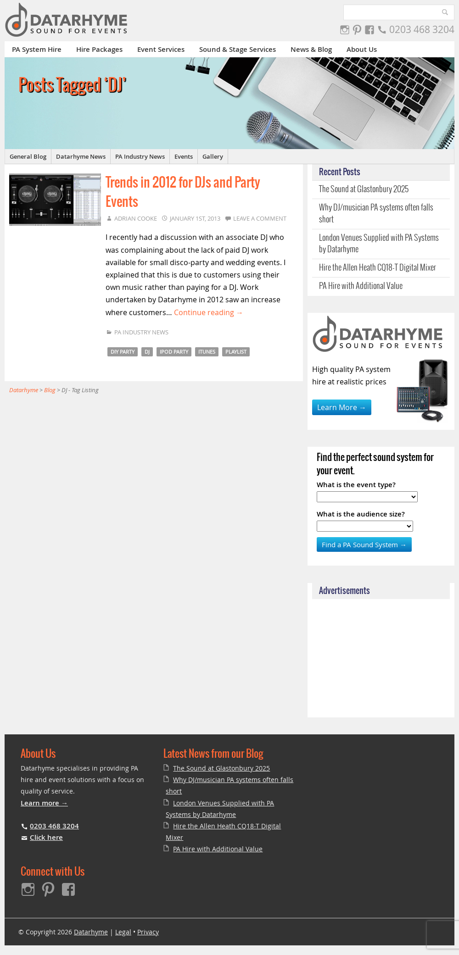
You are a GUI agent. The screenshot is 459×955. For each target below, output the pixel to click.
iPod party (174, 351)
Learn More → (341, 407)
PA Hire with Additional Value (361, 286)
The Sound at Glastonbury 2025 (364, 189)
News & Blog (311, 49)
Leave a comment (259, 218)
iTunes (206, 351)
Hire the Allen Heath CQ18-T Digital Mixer (377, 267)
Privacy (148, 931)
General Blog (28, 156)
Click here (46, 837)
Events (183, 156)
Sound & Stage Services (237, 49)
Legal (123, 931)
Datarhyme (91, 931)
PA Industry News (140, 156)
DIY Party (122, 351)
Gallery (212, 156)
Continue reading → (208, 312)
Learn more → (44, 803)
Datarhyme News (81, 156)
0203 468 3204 (421, 29)
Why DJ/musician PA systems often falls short (376, 213)
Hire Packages (99, 49)
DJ (147, 351)
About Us (362, 49)
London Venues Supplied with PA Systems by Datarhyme (379, 243)
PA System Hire (37, 49)
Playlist (235, 351)
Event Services (161, 49)
